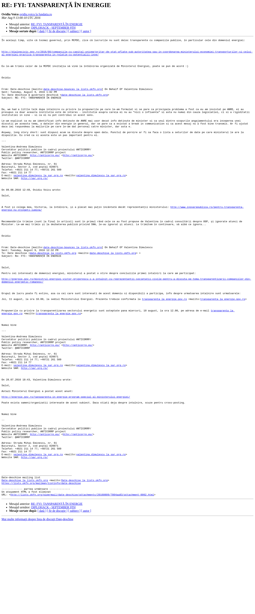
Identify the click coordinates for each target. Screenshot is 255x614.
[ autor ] (86, 31)
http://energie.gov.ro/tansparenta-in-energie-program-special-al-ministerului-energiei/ (66, 468)
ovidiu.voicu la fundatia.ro (35, 14)
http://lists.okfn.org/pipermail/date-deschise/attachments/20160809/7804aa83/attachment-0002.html (82, 586)
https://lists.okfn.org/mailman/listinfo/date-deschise (41, 572)
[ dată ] (42, 31)
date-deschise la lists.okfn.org (84, 106)
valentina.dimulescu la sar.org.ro (38, 203)
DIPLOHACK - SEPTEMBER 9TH (53, 27)
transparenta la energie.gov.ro (164, 351)
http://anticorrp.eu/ (45, 178)
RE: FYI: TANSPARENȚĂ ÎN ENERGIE (57, 24)
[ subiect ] (74, 31)
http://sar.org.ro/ (34, 206)
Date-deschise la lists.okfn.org (25, 568)
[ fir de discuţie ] (57, 31)
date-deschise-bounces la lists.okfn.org (72, 99)
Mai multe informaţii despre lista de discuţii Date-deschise (37, 610)
